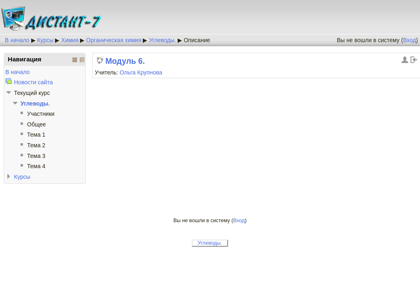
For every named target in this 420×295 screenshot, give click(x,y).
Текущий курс (32, 93)
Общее (36, 124)
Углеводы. (162, 40)
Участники (41, 113)
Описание (197, 40)
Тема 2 (36, 145)
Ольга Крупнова (141, 72)
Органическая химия (113, 40)
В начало (17, 40)
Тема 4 (36, 166)
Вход (409, 40)
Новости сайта (33, 82)
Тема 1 (36, 134)
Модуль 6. (125, 61)
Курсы (45, 40)
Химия (69, 40)
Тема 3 (36, 156)
